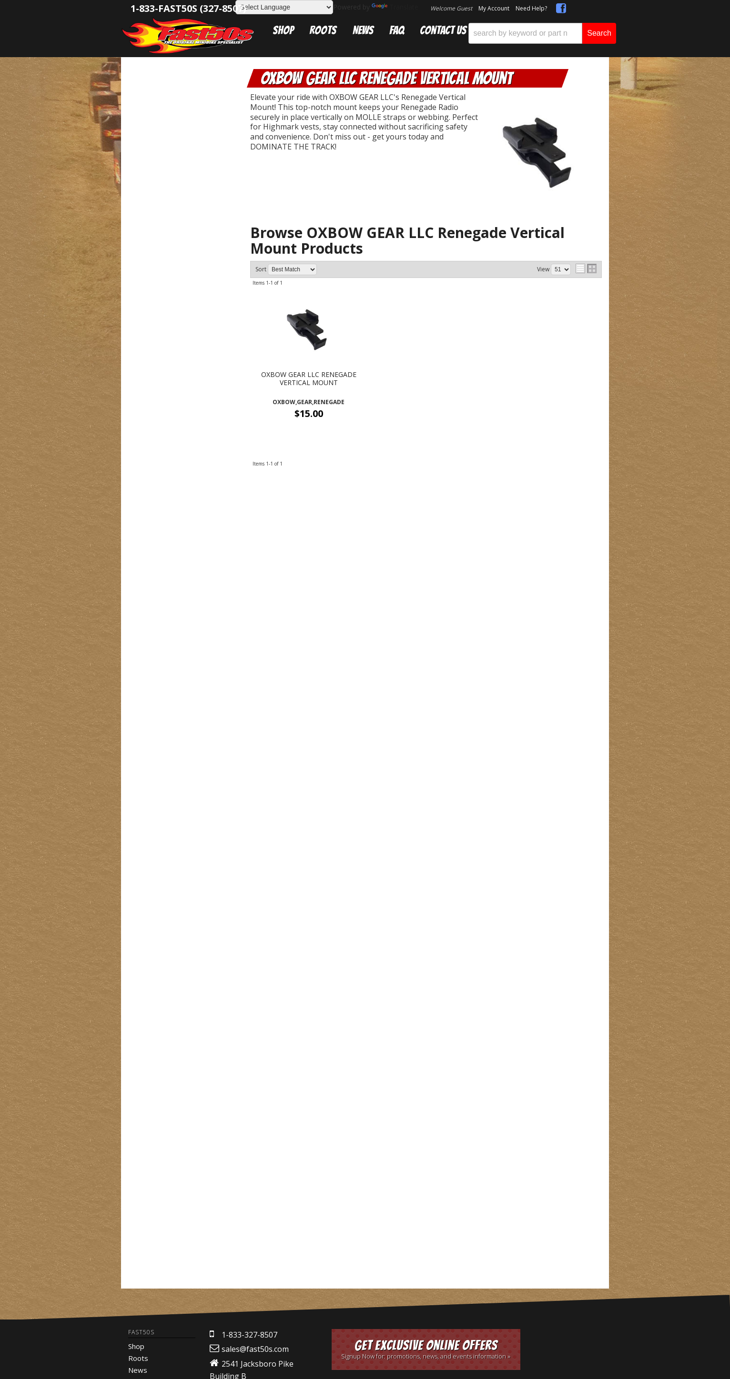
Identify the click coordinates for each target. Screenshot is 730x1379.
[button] (542, 33)
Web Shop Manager (380, 1058)
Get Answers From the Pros (182, 803)
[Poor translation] (35, 1140)
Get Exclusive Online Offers (426, 945)
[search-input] (525, 33)
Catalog (160, 91)
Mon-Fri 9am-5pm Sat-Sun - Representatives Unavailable (182, 846)
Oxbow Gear (180, 121)
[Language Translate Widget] (284, 7)
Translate (395, 6)
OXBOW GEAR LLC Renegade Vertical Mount (187, 139)
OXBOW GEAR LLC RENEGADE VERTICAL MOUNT (308, 379)
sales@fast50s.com (255, 945)
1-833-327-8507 (249, 930)
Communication (181, 111)
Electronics (170, 101)
